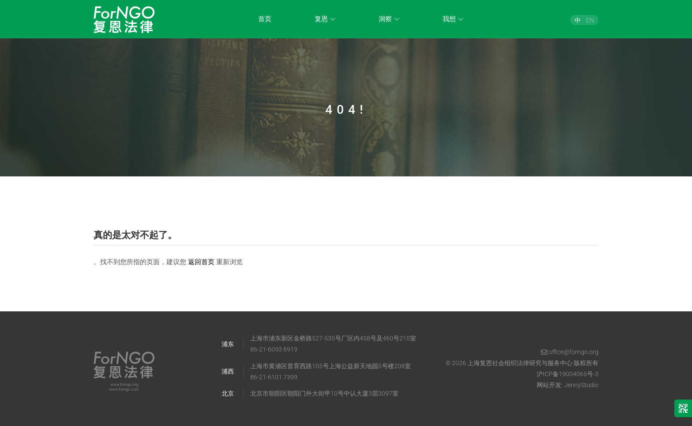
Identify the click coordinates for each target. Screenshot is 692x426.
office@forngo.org (569, 351)
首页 (264, 19)
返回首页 (201, 262)
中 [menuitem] (578, 19)
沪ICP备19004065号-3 (567, 373)
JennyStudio (581, 385)
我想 (449, 19)
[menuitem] (577, 20)
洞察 (385, 19)
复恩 (321, 19)
